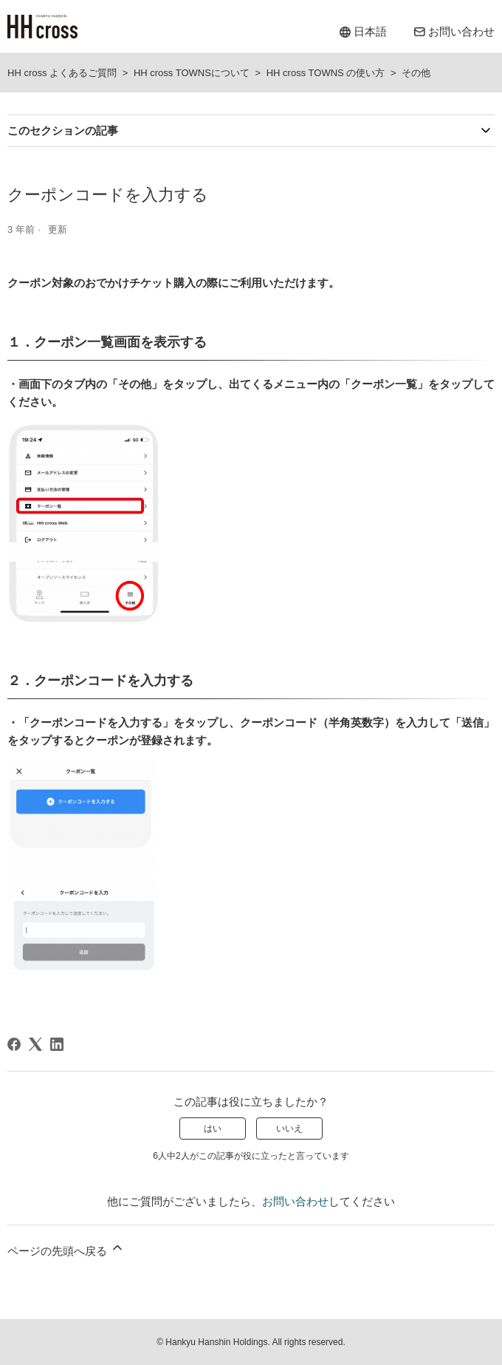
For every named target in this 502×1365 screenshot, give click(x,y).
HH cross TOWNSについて (192, 72)
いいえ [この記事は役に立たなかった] (289, 1128)
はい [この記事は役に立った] (212, 1128)
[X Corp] (35, 1044)
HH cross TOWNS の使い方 (326, 72)
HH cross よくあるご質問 (62, 72)
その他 (416, 72)
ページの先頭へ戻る (66, 1248)
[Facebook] (14, 1044)
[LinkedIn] (56, 1044)
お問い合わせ (295, 1201)
